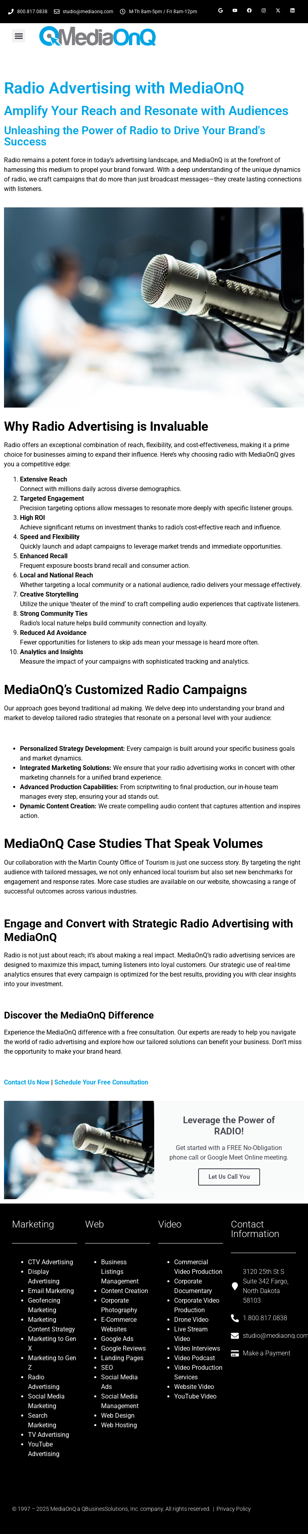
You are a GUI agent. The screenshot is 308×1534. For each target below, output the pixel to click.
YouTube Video (195, 1396)
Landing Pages (122, 1358)
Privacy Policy (234, 1509)
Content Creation (124, 1291)
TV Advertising (48, 1434)
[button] (18, 35)
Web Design (118, 1415)
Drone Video (191, 1319)
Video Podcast (194, 1358)
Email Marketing (51, 1291)
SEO (107, 1367)
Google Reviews (123, 1348)
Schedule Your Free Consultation (101, 1082)
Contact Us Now (27, 1082)
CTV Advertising (50, 1262)
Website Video (194, 1387)
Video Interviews (197, 1348)
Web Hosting (119, 1425)
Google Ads (117, 1339)
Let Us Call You (229, 1176)
